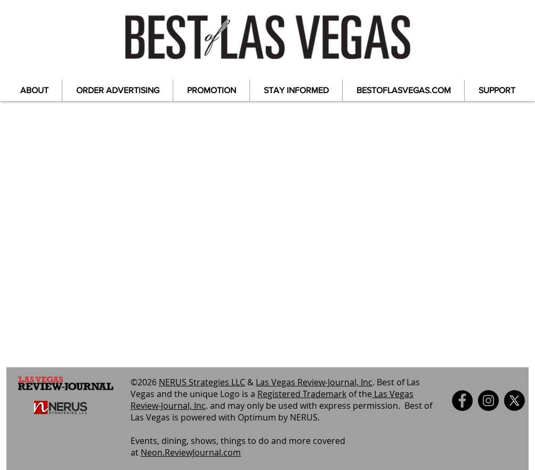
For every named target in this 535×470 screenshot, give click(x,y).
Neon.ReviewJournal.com (191, 452)
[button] (34, 90)
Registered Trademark (301, 394)
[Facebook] (462, 400)
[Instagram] (488, 400)
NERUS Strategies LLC (202, 382)
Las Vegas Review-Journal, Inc (314, 382)
